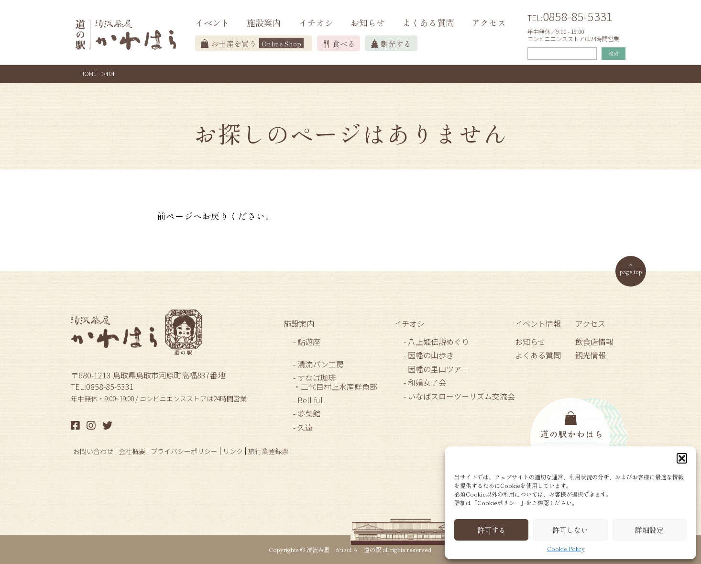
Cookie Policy (566, 548)
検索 (613, 53)
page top (631, 271)
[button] (682, 458)
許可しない (570, 530)
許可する (491, 530)
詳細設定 (649, 530)
